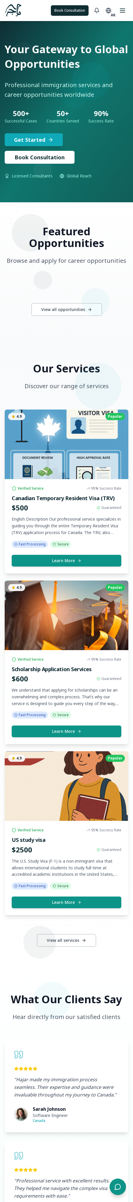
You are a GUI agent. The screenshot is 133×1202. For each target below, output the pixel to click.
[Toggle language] (108, 10)
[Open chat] (118, 1187)
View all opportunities (66, 309)
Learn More (66, 560)
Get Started (33, 139)
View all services (66, 940)
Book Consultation (69, 10)
